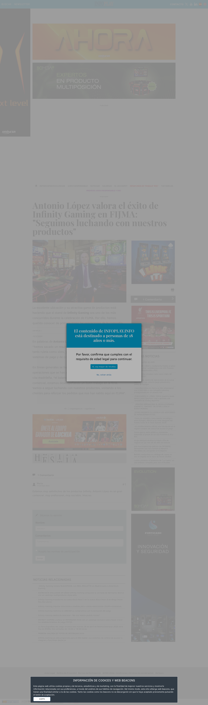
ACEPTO (42, 699)
